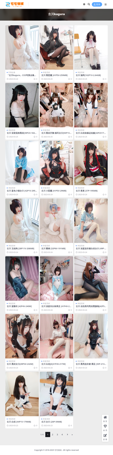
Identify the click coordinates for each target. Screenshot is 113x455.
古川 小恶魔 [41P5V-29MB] (54, 190)
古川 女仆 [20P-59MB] (51, 421)
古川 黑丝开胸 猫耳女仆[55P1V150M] (56, 134)
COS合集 (11, 72)
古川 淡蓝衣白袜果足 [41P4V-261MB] (56, 307)
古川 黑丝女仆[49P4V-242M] (20, 364)
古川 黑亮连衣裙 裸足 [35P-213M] (90, 365)
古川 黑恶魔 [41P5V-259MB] (54, 75)
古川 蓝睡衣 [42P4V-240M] (19, 306)
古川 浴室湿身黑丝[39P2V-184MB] (22, 134)
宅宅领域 (58, 450)
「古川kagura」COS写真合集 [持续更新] (20, 76)
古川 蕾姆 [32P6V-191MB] (53, 248)
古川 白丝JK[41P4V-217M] (53, 364)
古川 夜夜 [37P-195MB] (87, 190)
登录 (97, 4)
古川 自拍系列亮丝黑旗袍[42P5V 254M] (91, 307)
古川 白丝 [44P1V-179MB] (19, 421)
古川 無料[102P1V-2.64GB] (88, 75)
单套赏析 (46, 72)
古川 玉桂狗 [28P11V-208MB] (20, 248)
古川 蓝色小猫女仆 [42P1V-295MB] (21, 192)
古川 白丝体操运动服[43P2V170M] (90, 134)
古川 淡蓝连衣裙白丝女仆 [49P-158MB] (91, 249)
